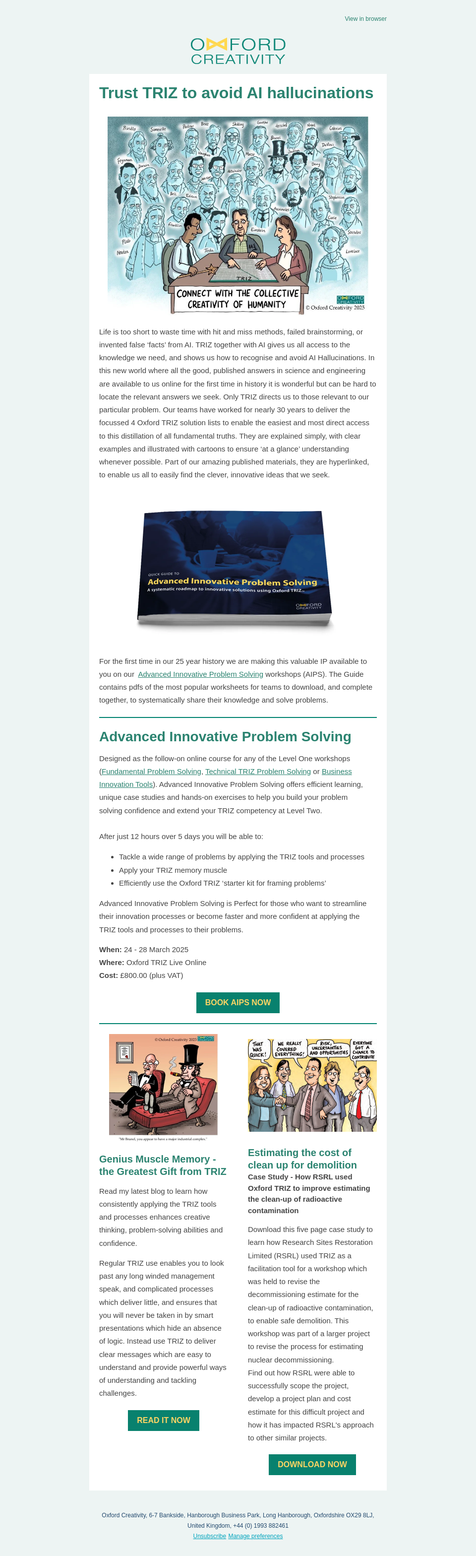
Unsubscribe (210, 1536)
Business (337, 771)
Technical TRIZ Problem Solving (258, 771)
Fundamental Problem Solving (151, 771)
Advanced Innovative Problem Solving (200, 674)
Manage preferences (255, 1536)
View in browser (366, 18)
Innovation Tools (126, 784)
